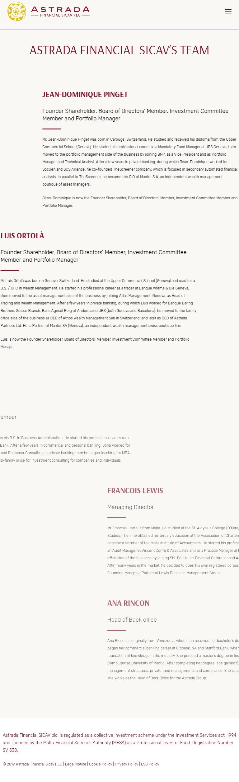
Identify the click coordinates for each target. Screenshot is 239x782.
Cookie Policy (100, 764)
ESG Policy (150, 764)
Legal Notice (75, 764)
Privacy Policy (126, 764)
